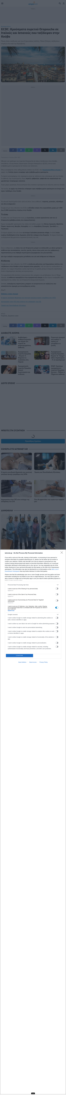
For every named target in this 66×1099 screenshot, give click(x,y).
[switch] (56, 588)
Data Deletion (22, 662)
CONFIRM (19, 655)
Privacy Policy (43, 662)
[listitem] (33, 585)
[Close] (62, 553)
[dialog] (33, 824)
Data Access (33, 662)
